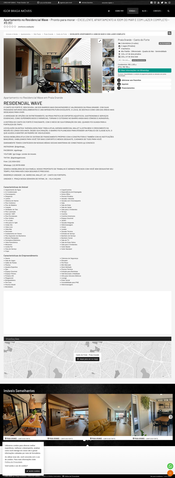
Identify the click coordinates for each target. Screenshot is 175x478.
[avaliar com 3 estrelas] (10, 26)
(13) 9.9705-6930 (45, 3)
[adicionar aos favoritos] (41, 436)
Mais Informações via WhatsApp (134, 70)
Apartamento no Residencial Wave (26, 20)
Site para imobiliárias (156, 476)
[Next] (171, 417)
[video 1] (87, 312)
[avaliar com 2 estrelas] (7, 26)
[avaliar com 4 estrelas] (12, 26)
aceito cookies (33, 471)
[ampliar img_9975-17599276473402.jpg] (47, 65)
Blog (145, 11)
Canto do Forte (142, 39)
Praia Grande (125, 39)
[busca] (168, 11)
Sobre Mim (119, 11)
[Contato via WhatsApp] (170, 466)
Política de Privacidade (71, 476)
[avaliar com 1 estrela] (5, 26)
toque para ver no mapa (87, 359)
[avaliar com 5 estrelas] (15, 26)
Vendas (133, 11)
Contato (157, 11)
